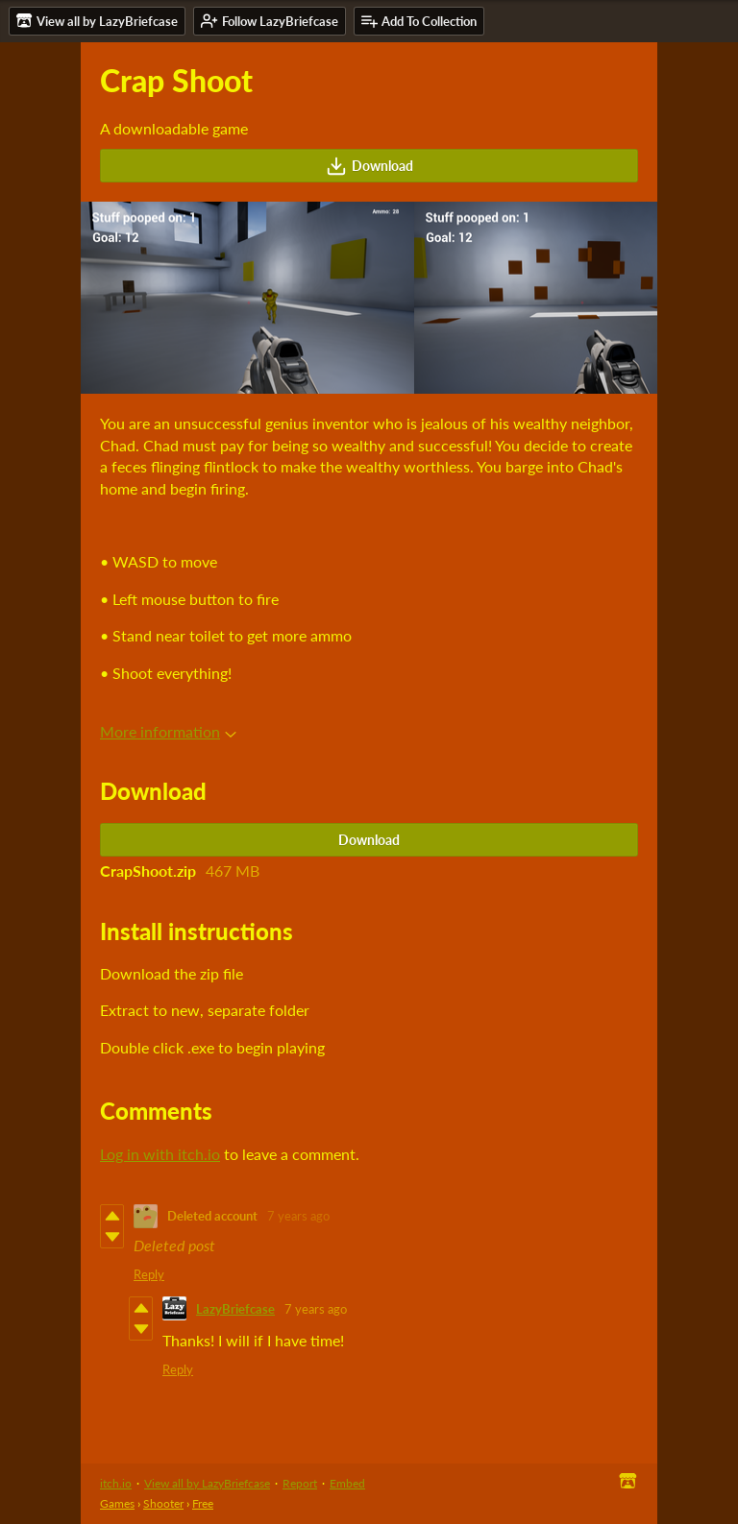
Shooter (163, 1503)
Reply (149, 1274)
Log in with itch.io (160, 1154)
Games (117, 1503)
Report (300, 1483)
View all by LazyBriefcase (207, 1483)
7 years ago (298, 1215)
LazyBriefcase (235, 1309)
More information (168, 731)
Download (369, 166)
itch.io (116, 1483)
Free (202, 1503)
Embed (347, 1483)
